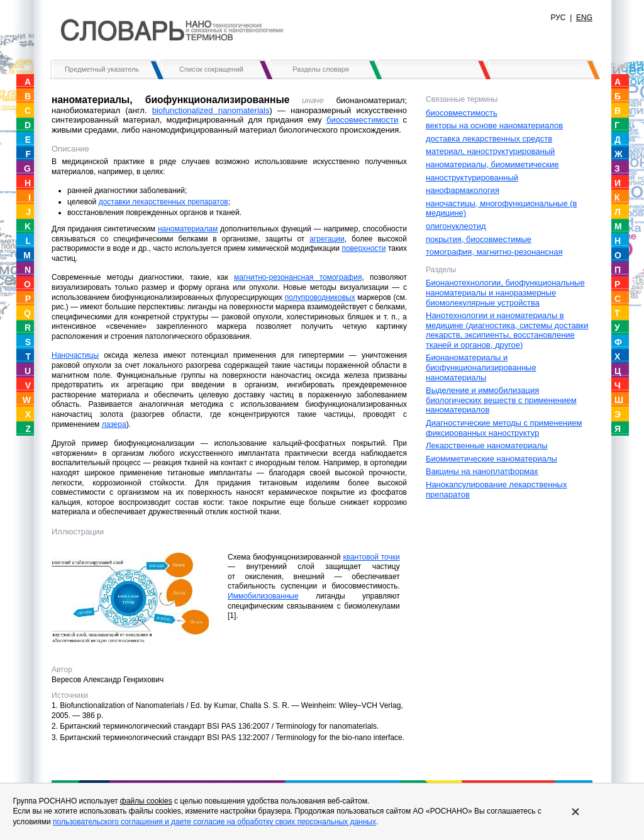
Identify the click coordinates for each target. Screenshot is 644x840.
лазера (114, 424)
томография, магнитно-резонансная (494, 252)
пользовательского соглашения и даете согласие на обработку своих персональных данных (214, 821)
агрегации (326, 239)
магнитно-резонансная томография (298, 277)
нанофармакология (462, 190)
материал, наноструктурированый (490, 151)
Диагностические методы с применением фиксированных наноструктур (504, 428)
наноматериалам (188, 228)
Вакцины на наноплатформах (482, 471)
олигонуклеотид (456, 226)
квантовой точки (371, 557)
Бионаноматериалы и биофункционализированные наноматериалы (481, 367)
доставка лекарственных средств (489, 138)
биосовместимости (362, 119)
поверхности (363, 248)
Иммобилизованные (263, 596)
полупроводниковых (320, 297)
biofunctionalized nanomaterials (211, 110)
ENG (584, 17)
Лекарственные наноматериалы (487, 445)
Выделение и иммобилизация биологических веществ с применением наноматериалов (501, 399)
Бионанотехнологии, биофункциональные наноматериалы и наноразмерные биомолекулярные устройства (505, 292)
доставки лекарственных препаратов (163, 201)
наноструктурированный (472, 177)
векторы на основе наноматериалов (494, 125)
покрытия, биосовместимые (478, 239)
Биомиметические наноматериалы (491, 458)
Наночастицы (75, 355)
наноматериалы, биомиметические (492, 164)
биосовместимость (461, 113)
